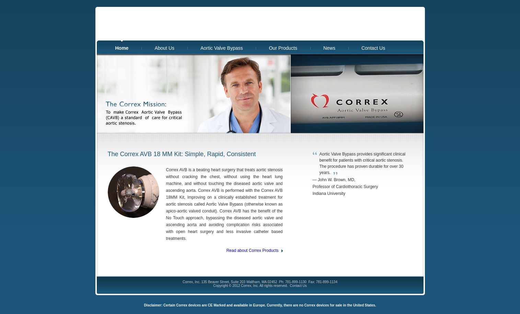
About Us (164, 48)
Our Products (283, 48)
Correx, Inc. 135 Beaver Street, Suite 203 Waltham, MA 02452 (230, 282)
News (329, 48)
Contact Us (373, 48)
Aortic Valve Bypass (221, 48)
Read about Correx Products (252, 250)
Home (122, 48)
